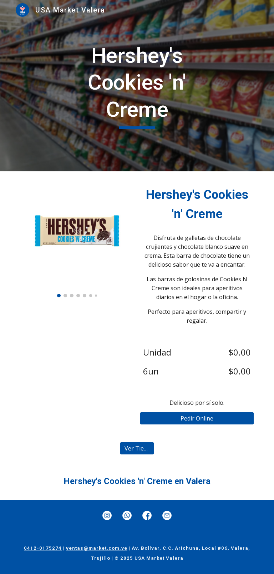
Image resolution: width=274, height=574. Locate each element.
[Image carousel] (77, 238)
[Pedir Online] (196, 418)
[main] (137, 85)
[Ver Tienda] (136, 448)
